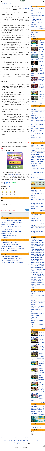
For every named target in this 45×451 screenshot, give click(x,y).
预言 (35, 285)
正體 (41, 1)
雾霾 (35, 269)
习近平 (33, 242)
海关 (36, 277)
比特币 (35, 262)
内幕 (37, 255)
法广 (39, 259)
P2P (32, 269)
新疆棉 (42, 244)
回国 (42, 277)
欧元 (43, 262)
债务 (42, 260)
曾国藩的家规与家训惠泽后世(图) (7, 224)
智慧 (42, 284)
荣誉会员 (11, 174)
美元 (33, 262)
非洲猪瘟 (41, 267)
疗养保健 (41, 426)
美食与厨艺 (33, 426)
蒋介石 (41, 280)
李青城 (33, 411)
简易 (39, 406)
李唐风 (33, 409)
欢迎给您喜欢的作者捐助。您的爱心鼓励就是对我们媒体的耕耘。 (14, 146)
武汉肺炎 (38, 239)
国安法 (32, 245)
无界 (39, 440)
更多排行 (43, 328)
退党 (39, 249)
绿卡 (33, 279)
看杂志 (20, 440)
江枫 (41, 411)
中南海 (34, 255)
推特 (43, 437)
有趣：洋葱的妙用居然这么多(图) (38, 128)
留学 (34, 277)
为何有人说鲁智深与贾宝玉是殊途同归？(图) (10, 230)
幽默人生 (39, 284)
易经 (36, 284)
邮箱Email (32, 431)
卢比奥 (34, 240)
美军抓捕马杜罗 (34, 36)
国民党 (36, 249)
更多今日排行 (42, 179)
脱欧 (38, 260)
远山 (38, 408)
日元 (32, 264)
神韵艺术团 (13, 440)
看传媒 (27, 440)
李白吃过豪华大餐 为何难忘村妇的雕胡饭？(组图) (11, 232)
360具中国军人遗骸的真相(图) (7, 234)
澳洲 (43, 279)
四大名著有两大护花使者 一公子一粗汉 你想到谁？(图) (12, 228)
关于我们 (11, 437)
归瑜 (34, 408)
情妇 (33, 257)
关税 (38, 252)
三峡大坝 (39, 244)
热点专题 (33, 30)
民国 (32, 280)
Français (20, 443)
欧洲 (28, 442)
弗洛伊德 (42, 249)
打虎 (41, 257)
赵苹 (40, 409)
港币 (34, 264)
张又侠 (36, 242)
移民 (43, 275)
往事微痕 (42, 245)
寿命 (42, 285)
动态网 (37, 440)
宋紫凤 (32, 406)
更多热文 (43, 235)
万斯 (43, 252)
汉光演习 (33, 249)
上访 (35, 270)
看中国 (32, 259)
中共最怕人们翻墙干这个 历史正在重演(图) (9, 242)
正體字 (17, 443)
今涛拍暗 (36, 406)
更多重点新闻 (42, 103)
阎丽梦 (36, 250)
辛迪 (36, 413)
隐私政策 (21, 437)
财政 (41, 264)
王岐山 (42, 250)
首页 (2, 3)
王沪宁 (38, 254)
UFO (32, 250)
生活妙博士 (10, 3)
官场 (43, 257)
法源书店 (17, 440)
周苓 (42, 408)
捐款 (25, 437)
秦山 (42, 409)
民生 (35, 279)
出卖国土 (42, 242)
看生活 (5, 3)
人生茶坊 (37, 426)
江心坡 (35, 274)
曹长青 (33, 413)
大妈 (34, 267)
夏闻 (40, 408)
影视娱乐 (41, 427)
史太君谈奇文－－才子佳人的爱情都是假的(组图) (11, 226)
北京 (42, 265)
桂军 (34, 280)
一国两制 (36, 259)
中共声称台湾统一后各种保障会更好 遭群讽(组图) (11, 246)
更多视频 (43, 402)
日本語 (28, 443)
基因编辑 (38, 269)
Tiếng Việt (25, 443)
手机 (33, 285)
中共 (34, 250)
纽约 (21, 442)
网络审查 (41, 270)
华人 (41, 275)
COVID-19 (40, 240)
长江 (35, 245)
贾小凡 (41, 406)
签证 (40, 277)
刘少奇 (39, 282)
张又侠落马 (33, 34)
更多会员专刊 (42, 28)
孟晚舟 (35, 252)
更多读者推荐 (26, 265)
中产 (32, 265)
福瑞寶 (30, 440)
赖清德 (32, 252)
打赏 (23, 8)
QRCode (10, 182)
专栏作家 (33, 404)
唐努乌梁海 (38, 272)
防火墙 (41, 269)
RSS (22, 438)
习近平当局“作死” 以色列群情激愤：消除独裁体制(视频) (12, 248)
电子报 (6, 437)
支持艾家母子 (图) (4, 238)
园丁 (36, 409)
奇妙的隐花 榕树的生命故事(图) (37, 26)
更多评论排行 (26, 252)
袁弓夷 (38, 247)
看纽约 (23, 440)
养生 (33, 287)
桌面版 (2, 437)
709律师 (32, 270)
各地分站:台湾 (17, 442)
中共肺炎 (33, 239)
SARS (38, 274)
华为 (35, 257)
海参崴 (34, 265)
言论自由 (33, 275)
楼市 (39, 264)
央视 (39, 275)
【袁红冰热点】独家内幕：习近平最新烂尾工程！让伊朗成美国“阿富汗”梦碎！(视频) (37, 161)
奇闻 (37, 285)
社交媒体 (42, 259)
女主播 (36, 275)
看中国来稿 (5, 142)
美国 (32, 254)
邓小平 (34, 282)
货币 (38, 262)
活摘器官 (33, 244)
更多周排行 (42, 210)
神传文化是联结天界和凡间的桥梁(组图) (9, 236)
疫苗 (37, 245)
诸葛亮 (33, 284)
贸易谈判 (35, 254)
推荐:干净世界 (7, 440)
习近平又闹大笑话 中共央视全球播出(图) (9, 250)
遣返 (38, 277)
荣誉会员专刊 (35, 6)
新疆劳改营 (41, 274)
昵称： (2, 200)
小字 (28, 8)
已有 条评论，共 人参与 (6, 204)
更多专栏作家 (42, 414)
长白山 (42, 272)
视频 (32, 330)
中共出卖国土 (33, 247)
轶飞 (36, 408)
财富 (43, 264)
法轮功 (37, 270)
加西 (30, 442)
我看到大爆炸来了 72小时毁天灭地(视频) (41, 93)
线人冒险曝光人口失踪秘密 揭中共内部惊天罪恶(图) (11, 259)
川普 (42, 239)
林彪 (37, 282)
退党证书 (33, 440)
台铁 (36, 244)
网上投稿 (34, 437)
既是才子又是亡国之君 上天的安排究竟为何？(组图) (11, 222)
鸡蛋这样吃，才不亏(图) (36, 115)
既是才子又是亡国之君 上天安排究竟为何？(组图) (11, 221)
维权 (44, 269)
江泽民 (41, 254)
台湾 (37, 265)
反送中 (41, 255)
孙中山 (38, 280)
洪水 (39, 245)
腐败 (37, 257)
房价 (36, 267)
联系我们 (29, 437)
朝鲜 (33, 260)
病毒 (37, 240)
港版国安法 (42, 247)
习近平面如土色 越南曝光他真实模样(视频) (9, 244)
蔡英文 (39, 265)
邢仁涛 (36, 411)
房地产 (36, 264)
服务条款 (16, 437)
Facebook (39, 437)
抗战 (36, 280)
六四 (39, 242)
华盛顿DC (24, 442)
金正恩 (39, 250)
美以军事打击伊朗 (34, 32)
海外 (37, 279)
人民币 (40, 262)
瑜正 (39, 411)
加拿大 (35, 260)
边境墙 (40, 252)
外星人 (40, 285)
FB (31, 260)
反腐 (39, 257)
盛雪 (38, 409)
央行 (40, 260)
